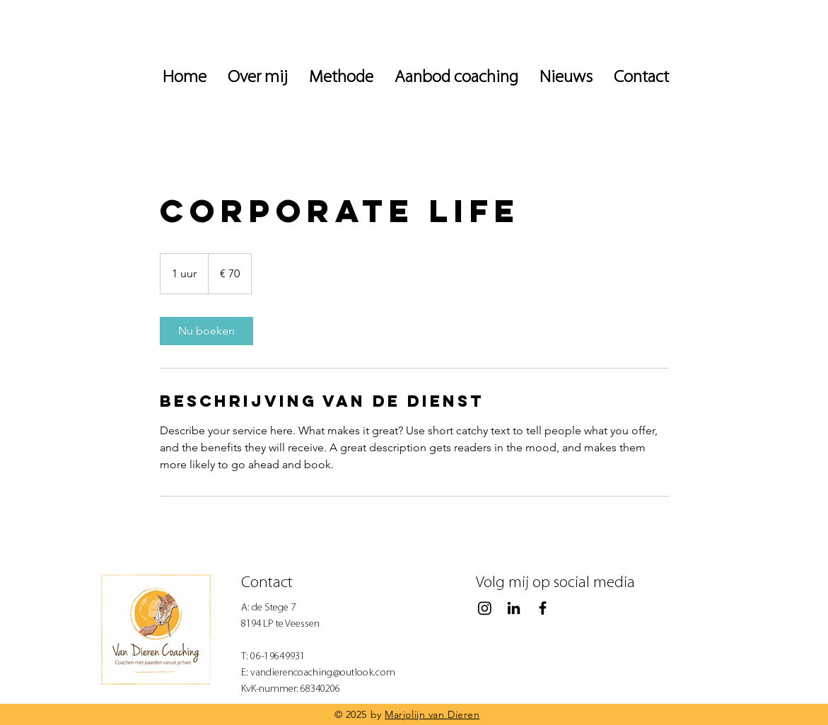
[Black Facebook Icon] (543, 608)
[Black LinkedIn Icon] (514, 608)
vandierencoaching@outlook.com (322, 673)
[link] (206, 331)
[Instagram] (485, 608)
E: (246, 673)
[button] (566, 77)
